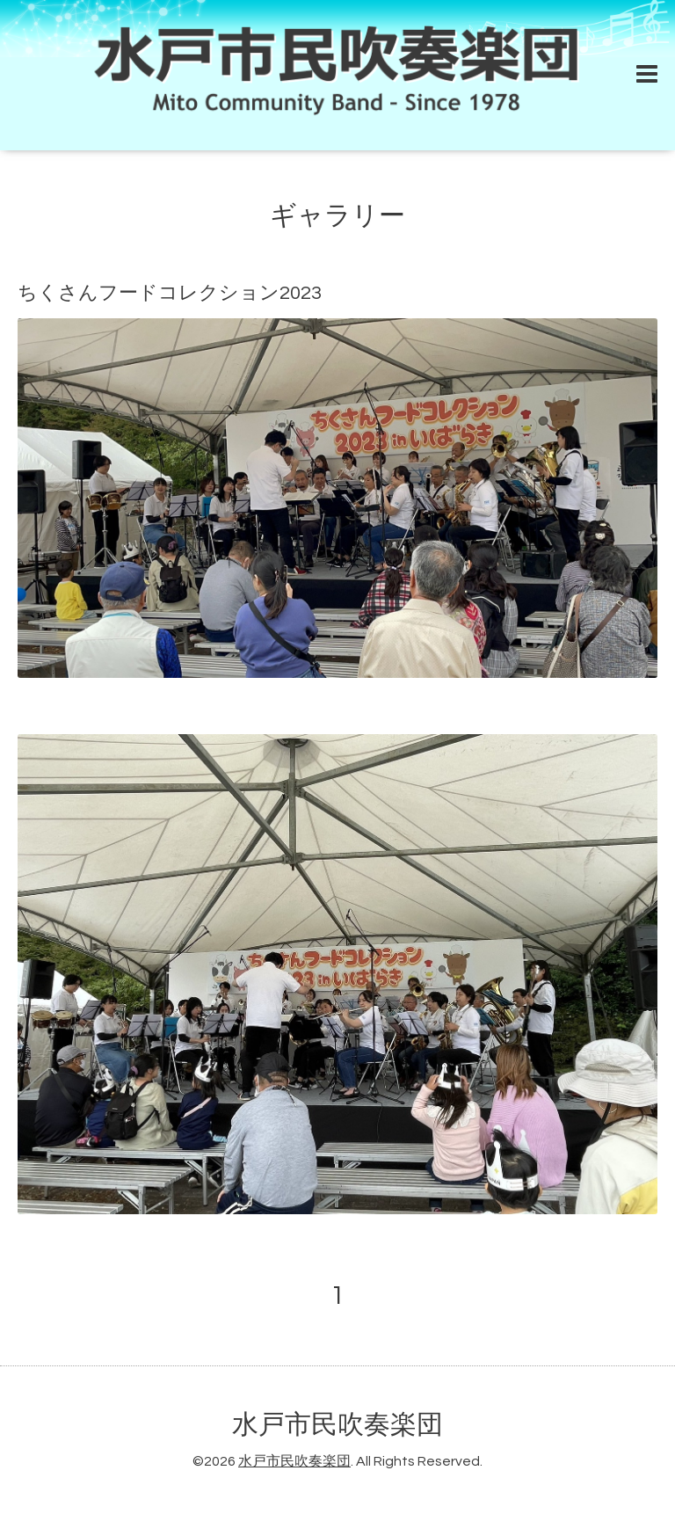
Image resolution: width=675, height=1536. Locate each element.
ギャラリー (337, 215)
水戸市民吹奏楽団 (337, 1424)
